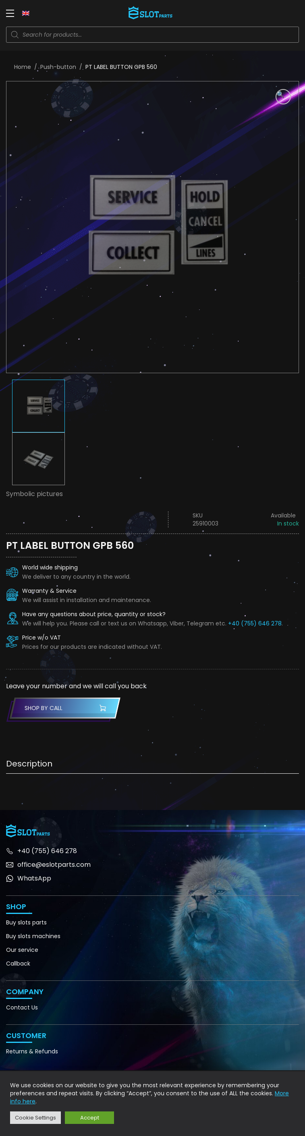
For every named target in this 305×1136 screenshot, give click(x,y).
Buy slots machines (33, 936)
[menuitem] (25, 12)
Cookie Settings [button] (35, 1117)
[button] (283, 96)
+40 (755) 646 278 (255, 623)
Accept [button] (89, 1117)
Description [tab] (29, 763)
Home (22, 67)
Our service (22, 950)
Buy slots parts (26, 922)
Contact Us (22, 1007)
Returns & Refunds (32, 1051)
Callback (18, 963)
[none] (25, 12)
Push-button (58, 67)
